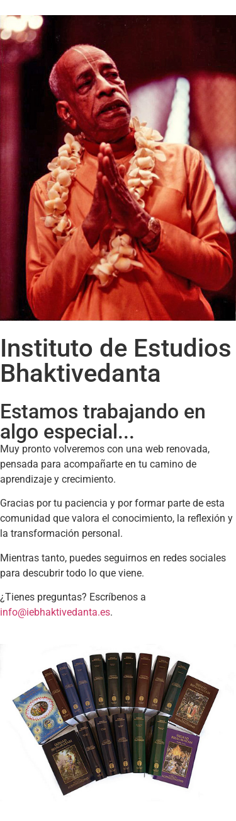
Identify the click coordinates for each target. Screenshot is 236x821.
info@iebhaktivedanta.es (55, 612)
